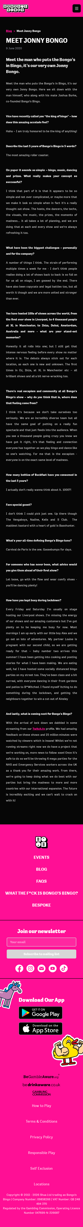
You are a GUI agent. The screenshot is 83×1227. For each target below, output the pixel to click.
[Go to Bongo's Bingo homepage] (41, 8)
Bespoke (41, 905)
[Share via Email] (41, 968)
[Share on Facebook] (19, 968)
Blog (9, 31)
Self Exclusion (41, 1168)
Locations (41, 1184)
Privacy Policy (41, 1137)
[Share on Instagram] (30, 968)
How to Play (41, 1106)
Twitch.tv (39, 728)
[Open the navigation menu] (77, 8)
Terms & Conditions (41, 1121)
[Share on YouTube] (53, 968)
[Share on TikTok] (64, 968)
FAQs (41, 881)
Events (41, 857)
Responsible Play (41, 1153)
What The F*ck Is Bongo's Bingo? (41, 893)
